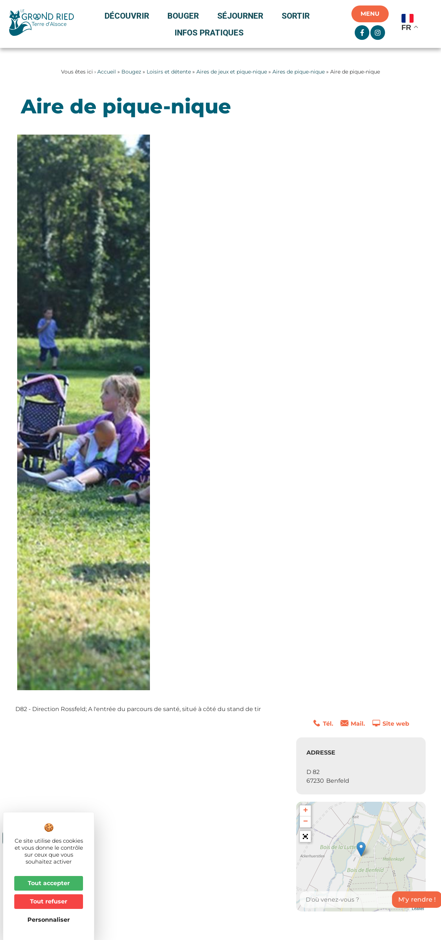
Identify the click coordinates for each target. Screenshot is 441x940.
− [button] (305, 821)
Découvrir (129, 15)
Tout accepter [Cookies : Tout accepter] (49, 883)
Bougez (131, 71)
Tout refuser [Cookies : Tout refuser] (48, 901)
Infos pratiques (209, 32)
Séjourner (242, 15)
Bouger (185, 15)
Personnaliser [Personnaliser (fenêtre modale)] (48, 919)
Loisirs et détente (169, 71)
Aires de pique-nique (298, 71)
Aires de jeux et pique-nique (231, 71)
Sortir (297, 15)
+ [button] (305, 810)
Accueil (106, 71)
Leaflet (418, 908)
